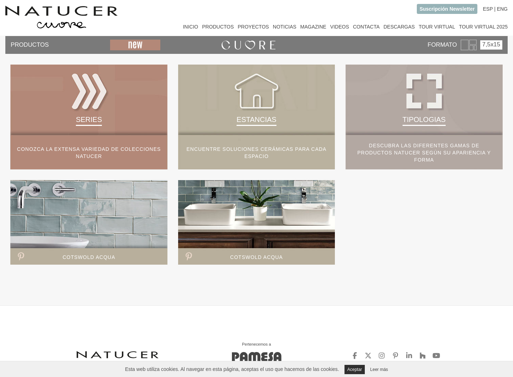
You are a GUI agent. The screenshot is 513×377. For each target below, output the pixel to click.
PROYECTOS (253, 27)
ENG (502, 9)
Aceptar (354, 369)
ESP (488, 9)
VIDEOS (339, 27)
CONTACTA (366, 27)
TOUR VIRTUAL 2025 (483, 27)
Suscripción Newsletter (447, 9)
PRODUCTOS (218, 27)
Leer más (379, 369)
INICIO (190, 27)
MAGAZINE (313, 27)
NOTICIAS (284, 27)
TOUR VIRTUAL (437, 27)
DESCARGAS (399, 27)
